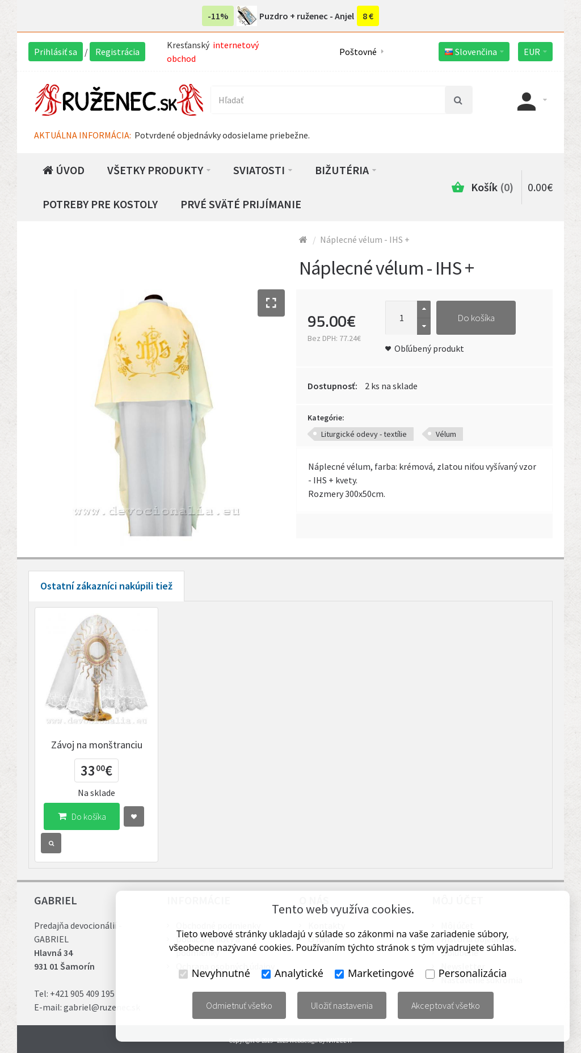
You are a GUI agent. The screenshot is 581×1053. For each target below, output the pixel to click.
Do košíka (476, 317)
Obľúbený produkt (429, 348)
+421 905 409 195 (82, 993)
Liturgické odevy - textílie (364, 434)
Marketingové (374, 973)
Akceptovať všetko (445, 1005)
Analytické (292, 973)
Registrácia (117, 51)
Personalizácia (466, 973)
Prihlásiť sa (55, 51)
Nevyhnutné (214, 973)
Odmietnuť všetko (239, 1005)
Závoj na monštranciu (96, 744)
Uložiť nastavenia (342, 1005)
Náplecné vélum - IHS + (365, 239)
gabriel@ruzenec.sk (102, 1007)
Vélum (446, 434)
